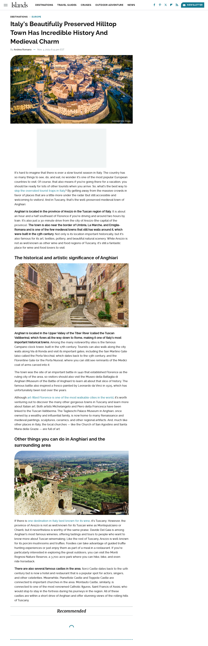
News (131, 5)
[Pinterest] (160, 5)
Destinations (44, 5)
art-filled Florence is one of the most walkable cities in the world (70, 397)
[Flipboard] (171, 5)
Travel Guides (67, 5)
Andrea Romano (23, 49)
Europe (36, 16)
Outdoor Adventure (109, 5)
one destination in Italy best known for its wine (59, 520)
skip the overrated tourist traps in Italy (39, 190)
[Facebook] (154, 5)
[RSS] (177, 5)
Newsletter (193, 5)
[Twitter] (165, 5)
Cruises (86, 5)
